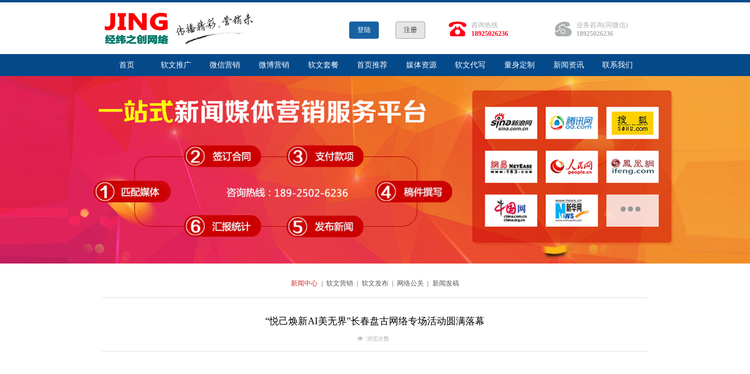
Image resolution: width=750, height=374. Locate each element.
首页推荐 (372, 65)
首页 (126, 65)
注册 (410, 29)
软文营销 (340, 283)
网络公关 (411, 283)
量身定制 (519, 65)
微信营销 (225, 65)
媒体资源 (421, 65)
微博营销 (274, 65)
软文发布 (376, 283)
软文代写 (470, 65)
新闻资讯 (568, 65)
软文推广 (176, 65)
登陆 (364, 29)
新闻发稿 (445, 283)
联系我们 (617, 65)
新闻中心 (305, 283)
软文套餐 (323, 65)
